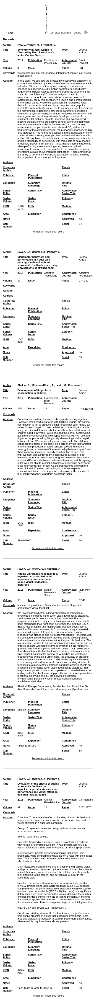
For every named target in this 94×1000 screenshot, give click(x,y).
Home (9, 32)
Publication (35, 60)
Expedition (34, 213)
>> (46, 32)
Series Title (35, 190)
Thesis (66, 167)
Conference (69, 213)
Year (5, 60)
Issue (31, 68)
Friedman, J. (48, 44)
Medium (66, 206)
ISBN (31, 206)
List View (55, 32)
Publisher (9, 175)
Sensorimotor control (56, 605)
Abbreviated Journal (69, 61)
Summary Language (34, 184)
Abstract (8, 80)
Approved (68, 218)
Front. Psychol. (84, 61)
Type (65, 49)
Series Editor (7, 192)
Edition (66, 198)
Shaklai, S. (23, 385)
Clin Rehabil (86, 799)
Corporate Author (9, 168)
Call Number (8, 225)
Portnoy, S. (53, 252)
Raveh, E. (23, 252)
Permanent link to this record (48, 231)
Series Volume (7, 199)
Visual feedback (40, 608)
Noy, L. (21, 44)
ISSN (6, 206)
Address (8, 162)
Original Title (66, 184)
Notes (6, 218)
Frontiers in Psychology (50, 61)
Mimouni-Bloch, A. (43, 385)
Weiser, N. (33, 44)
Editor (65, 175)
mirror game (48, 73)
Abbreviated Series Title (69, 192)
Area (6, 213)
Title (5, 49)
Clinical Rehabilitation (52, 801)
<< (46, 5)
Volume (7, 68)
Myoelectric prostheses (30, 605)
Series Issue (32, 199)
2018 (20, 272)
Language (9, 182)
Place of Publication (35, 176)
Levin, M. (61, 385)
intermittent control (66, 73)
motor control (24, 75)
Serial (65, 223)
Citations (66, 32)
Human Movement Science (50, 592)
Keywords (9, 73)
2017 (20, 60)
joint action (84, 73)
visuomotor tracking (28, 73)
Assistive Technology (50, 274)
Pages (65, 68)
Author (7, 44)
